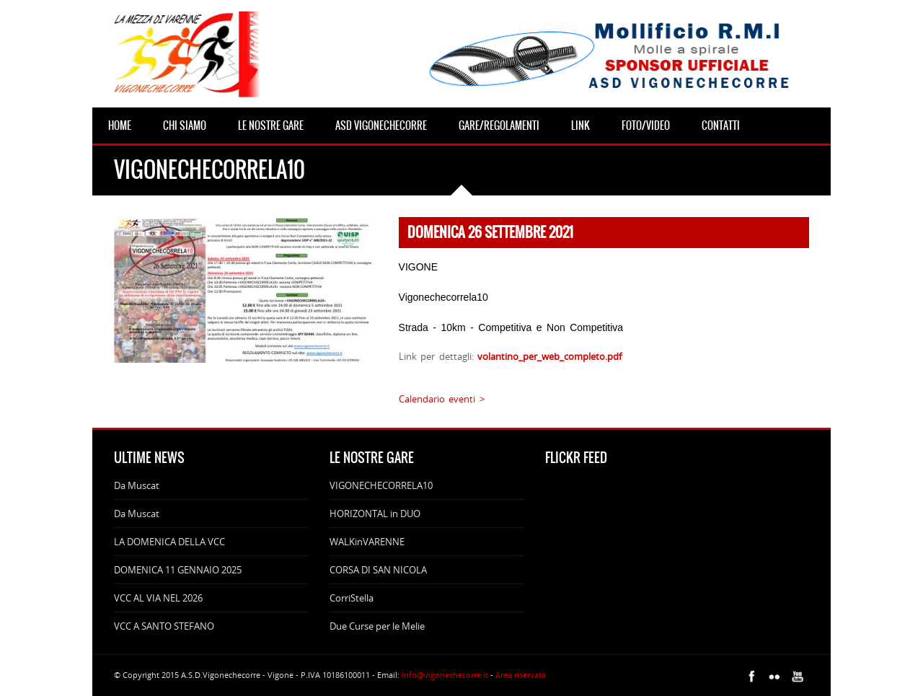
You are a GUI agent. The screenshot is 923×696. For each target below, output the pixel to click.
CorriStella (352, 597)
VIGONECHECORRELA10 (381, 485)
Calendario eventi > (442, 398)
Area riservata (520, 674)
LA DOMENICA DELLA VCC (169, 541)
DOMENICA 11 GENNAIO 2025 (178, 569)
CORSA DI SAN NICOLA (378, 569)
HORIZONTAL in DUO (375, 513)
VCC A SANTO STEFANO (164, 626)
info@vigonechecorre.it (445, 674)
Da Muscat (136, 485)
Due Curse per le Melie (377, 626)
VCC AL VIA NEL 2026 (158, 597)
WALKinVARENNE (367, 541)
